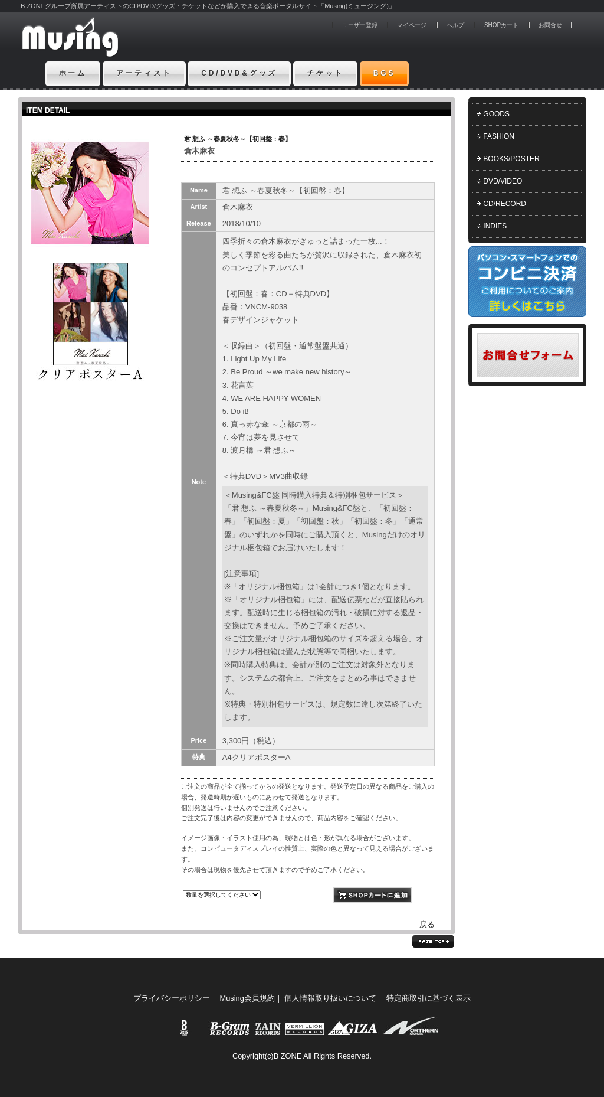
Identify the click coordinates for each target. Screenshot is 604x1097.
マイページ (411, 25)
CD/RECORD (504, 204)
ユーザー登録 (360, 25)
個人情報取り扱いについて (330, 998)
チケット (325, 73)
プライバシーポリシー (171, 998)
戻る (427, 924)
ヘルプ (455, 25)
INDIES (495, 226)
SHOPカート (501, 25)
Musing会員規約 (247, 998)
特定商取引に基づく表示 (428, 998)
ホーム (73, 73)
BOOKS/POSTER (511, 159)
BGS (384, 73)
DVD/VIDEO (502, 181)
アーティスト (144, 73)
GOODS (496, 114)
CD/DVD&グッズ (239, 73)
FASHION (498, 136)
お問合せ (550, 25)
